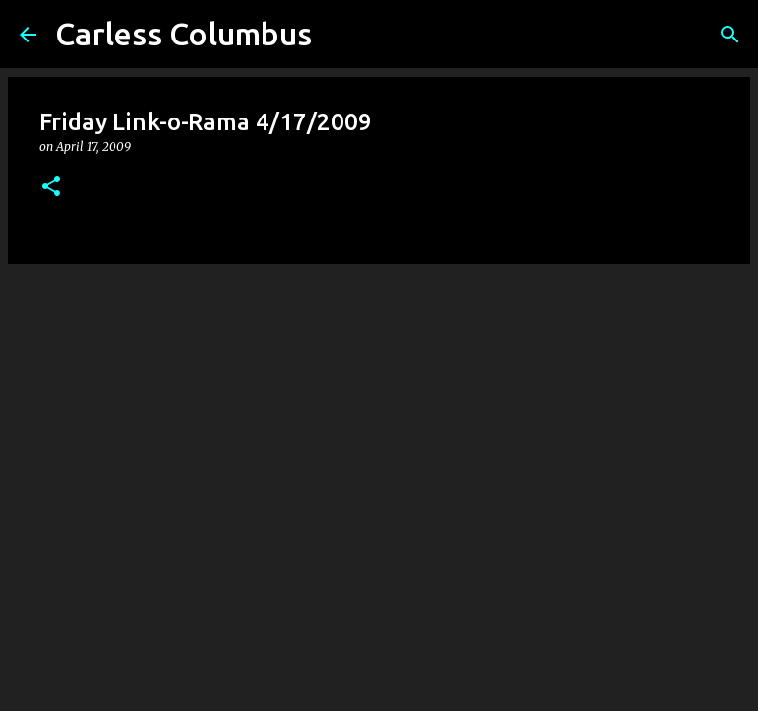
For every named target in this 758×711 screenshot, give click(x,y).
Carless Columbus (183, 33)
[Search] (730, 34)
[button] (51, 187)
